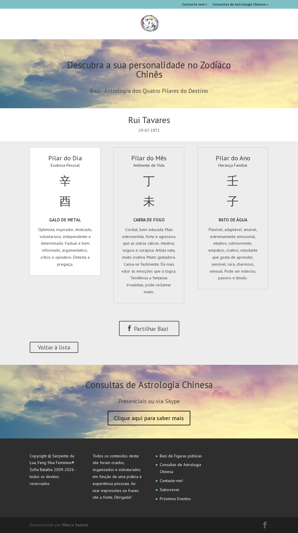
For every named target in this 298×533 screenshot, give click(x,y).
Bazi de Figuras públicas (181, 456)
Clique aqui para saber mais (149, 418)
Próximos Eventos (175, 498)
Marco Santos (75, 524)
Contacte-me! (171, 480)
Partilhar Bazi (147, 329)
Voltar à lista (54, 347)
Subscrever (170, 489)
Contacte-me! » (194, 4)
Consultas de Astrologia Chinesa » (240, 4)
